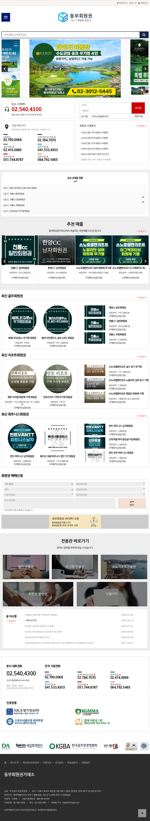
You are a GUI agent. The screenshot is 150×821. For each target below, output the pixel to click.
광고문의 (59, 762)
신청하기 (132, 503)
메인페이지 (122, 2)
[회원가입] (138, 116)
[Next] (145, 69)
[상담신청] (24, 278)
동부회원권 (75, 17)
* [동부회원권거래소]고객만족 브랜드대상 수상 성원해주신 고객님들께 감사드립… (59, 642)
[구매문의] (15, 278)
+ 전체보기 (141, 126)
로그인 (132, 2)
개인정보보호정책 (30, 762)
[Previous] (5, 69)
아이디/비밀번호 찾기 (100, 117)
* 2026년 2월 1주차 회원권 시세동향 (95, 159)
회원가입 (143, 2)
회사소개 (14, 762)
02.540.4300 (26, 109)
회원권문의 (72, 762)
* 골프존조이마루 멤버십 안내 (36, 637)
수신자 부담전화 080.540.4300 (17, 680)
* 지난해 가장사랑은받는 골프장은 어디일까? (43, 631)
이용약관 (47, 762)
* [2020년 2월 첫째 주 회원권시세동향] (40, 614)
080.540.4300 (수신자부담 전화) (26, 114)
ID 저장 (85, 117)
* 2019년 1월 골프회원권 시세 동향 (39, 626)
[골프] (18, 184)
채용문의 (85, 762)
